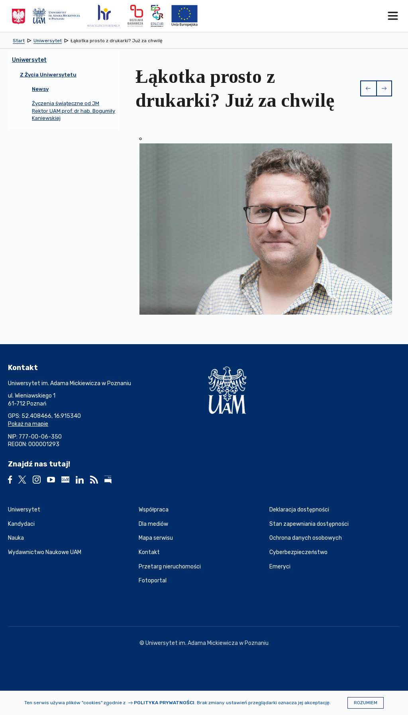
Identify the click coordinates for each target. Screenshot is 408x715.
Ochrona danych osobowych (305, 538)
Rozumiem (365, 702)
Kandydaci (21, 524)
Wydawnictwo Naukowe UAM (44, 552)
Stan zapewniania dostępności (309, 524)
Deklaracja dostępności (299, 509)
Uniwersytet (24, 509)
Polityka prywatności (164, 702)
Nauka (16, 538)
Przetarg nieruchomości (170, 566)
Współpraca (154, 509)
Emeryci (279, 566)
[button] (368, 88)
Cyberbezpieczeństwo (298, 552)
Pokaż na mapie (28, 424)
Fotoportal (153, 580)
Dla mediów (153, 524)
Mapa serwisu (156, 538)
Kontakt (149, 552)
